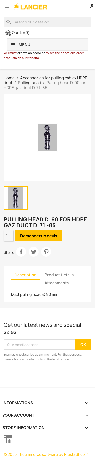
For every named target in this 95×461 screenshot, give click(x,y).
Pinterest (46, 252)
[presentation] (44, 375)
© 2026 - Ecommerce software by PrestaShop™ (46, 454)
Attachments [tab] (57, 283)
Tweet (34, 252)
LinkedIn (8, 439)
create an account (31, 53)
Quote (17, 32)
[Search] (47, 22)
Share (21, 252)
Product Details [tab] (59, 274)
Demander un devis (38, 236)
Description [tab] (26, 274)
